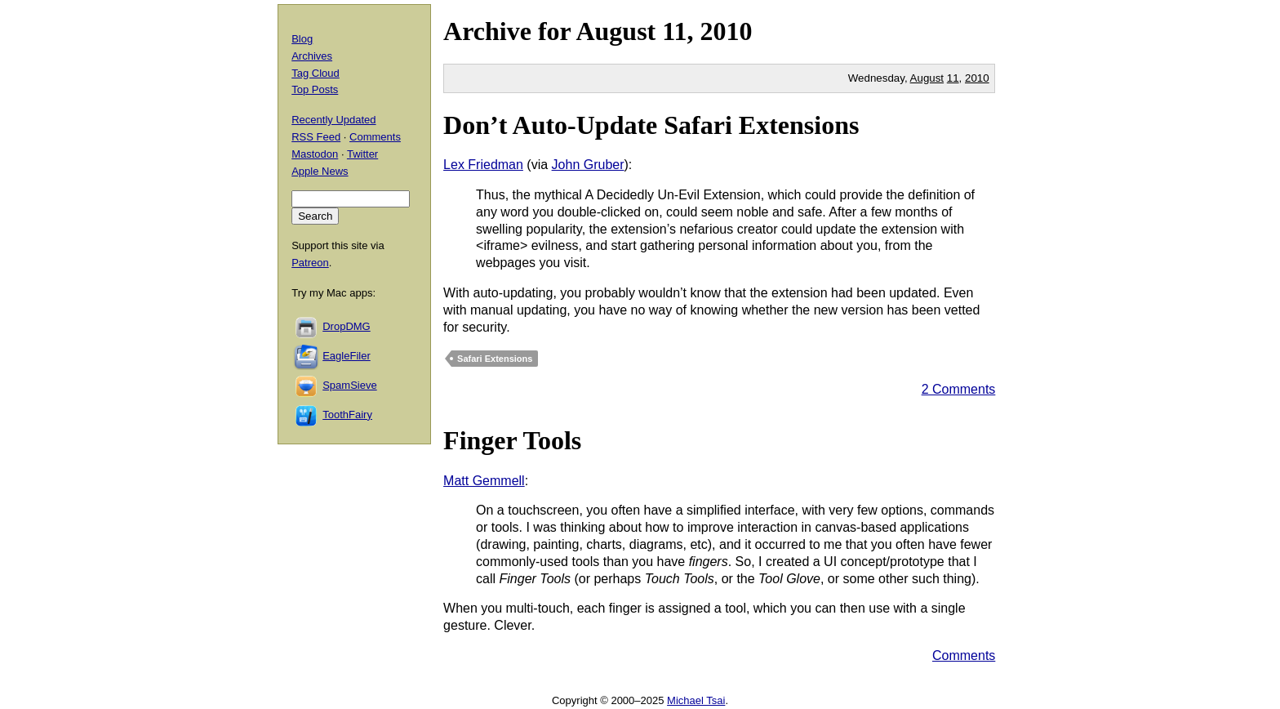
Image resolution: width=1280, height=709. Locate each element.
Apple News (319, 171)
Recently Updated (333, 120)
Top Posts (314, 89)
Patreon (310, 262)
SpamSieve (349, 385)
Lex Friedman (483, 165)
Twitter (362, 154)
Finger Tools (512, 440)
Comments (963, 655)
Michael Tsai (696, 700)
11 (953, 78)
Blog (302, 39)
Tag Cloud (315, 73)
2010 (726, 31)
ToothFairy (347, 414)
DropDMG (346, 326)
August (616, 31)
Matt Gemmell (484, 481)
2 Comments (959, 389)
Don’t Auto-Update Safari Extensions (651, 125)
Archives (311, 56)
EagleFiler (346, 356)
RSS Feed (315, 137)
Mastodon (314, 154)
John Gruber (588, 165)
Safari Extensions (494, 358)
